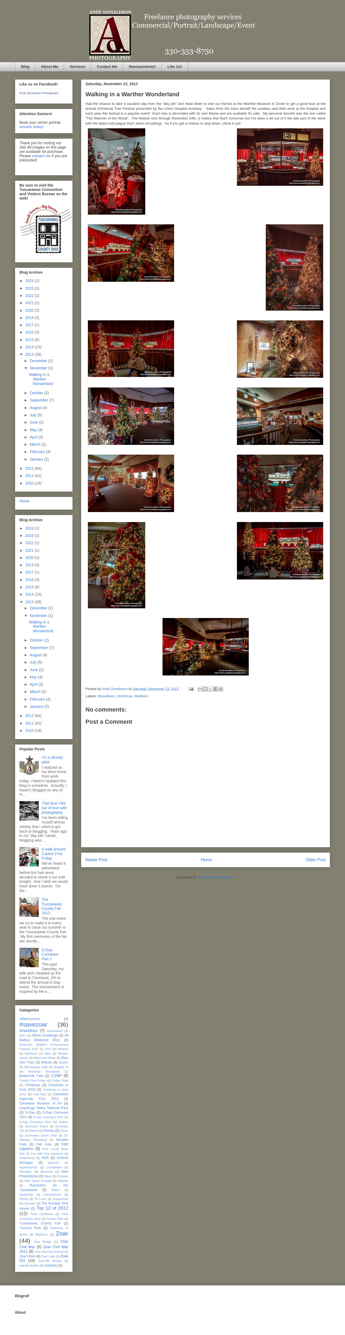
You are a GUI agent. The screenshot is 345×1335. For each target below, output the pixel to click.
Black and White (45, 1057)
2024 (30, 281)
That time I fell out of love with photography (54, 808)
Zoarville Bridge (49, 1260)
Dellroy (63, 1122)
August (36, 408)
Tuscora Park (30, 1228)
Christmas (125, 696)
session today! (31, 127)
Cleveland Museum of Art (40, 1103)
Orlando (62, 1180)
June (34, 422)
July (33, 415)
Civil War (39, 1094)
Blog (25, 66)
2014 (30, 347)
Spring (23, 1198)
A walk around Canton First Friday (53, 853)
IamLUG (53, 1162)
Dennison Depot (36, 1126)
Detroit (33, 1130)
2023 (30, 288)
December (39, 361)
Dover (64, 1130)
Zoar (62, 1233)
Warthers (141, 696)
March (35, 444)
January (37, 459)
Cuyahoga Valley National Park (43, 1108)
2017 (30, 325)
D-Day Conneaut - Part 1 (51, 954)
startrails (50, 1265)
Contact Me (107, 66)
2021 (30, 303)
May (34, 430)
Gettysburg (26, 1157)
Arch (48, 1049)
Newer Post (96, 859)
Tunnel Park (55, 1218)
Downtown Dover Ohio (41, 1135)
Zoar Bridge (42, 1241)
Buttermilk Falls (31, 1076)
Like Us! (174, 66)
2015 (30, 340)
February (38, 451)
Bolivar (46, 1062)
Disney (49, 1130)
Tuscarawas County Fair (40, 1223)
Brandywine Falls (36, 1067)
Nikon (48, 1176)
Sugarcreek (60, 1198)
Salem (55, 1190)
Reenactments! (142, 66)
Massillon (25, 1171)
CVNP (56, 1075)
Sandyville (26, 1194)
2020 (30, 310)
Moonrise (46, 1171)
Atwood (63, 1049)
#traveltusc (106, 696)
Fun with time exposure (47, 1153)
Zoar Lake (48, 1256)
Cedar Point (60, 1080)
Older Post (316, 859)
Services (77, 66)
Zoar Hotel (27, 1256)
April (34, 437)
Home (206, 859)
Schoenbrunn (52, 1194)
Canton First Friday (32, 1080)
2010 (30, 483)
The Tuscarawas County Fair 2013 (52, 906)
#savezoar (33, 1024)
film (36, 1265)
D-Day (30, 1112)
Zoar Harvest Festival (49, 1251)
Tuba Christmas (41, 1214)
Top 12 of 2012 (52, 1208)
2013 (30, 354)
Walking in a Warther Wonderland (41, 379)
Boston (63, 1062)
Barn (47, 1053)
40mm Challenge (45, 1035)
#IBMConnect (29, 1019)
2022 (30, 295)
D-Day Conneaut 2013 (48, 1117)
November (39, 368)
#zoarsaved (55, 1030)
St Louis (40, 1198)
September (39, 400)
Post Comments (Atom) (216, 877)
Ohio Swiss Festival (37, 1180)
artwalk (24, 1265)
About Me (49, 66)
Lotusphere (54, 1167)
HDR (45, 1158)
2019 (30, 317)
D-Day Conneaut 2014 (35, 1122)
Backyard (31, 1053)
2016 (30, 332)
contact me (41, 156)
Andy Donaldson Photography (39, 93)
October (37, 393)
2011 (30, 475)
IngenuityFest (28, 1167)
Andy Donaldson (115, 689)
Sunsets (29, 1203)
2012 (30, 468)
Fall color (44, 1144)
